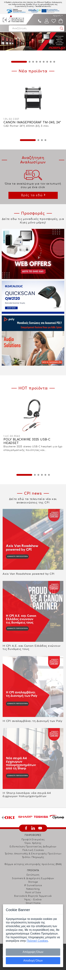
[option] (33, 41)
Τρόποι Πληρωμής (33, 857)
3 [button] (33, 62)
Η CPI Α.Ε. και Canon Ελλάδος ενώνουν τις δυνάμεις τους (32, 647)
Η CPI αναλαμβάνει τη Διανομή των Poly (32, 721)
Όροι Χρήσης (33, 843)
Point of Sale (33, 892)
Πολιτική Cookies (33, 850)
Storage (33, 882)
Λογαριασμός (46, 21)
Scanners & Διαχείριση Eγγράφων (33, 878)
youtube (40, 828)
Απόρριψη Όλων (33, 951)
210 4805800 (39, 21)
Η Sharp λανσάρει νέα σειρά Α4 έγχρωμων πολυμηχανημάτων (27, 795)
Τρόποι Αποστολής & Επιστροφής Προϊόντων (33, 853)
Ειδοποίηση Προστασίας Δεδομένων (33, 846)
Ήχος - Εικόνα (33, 899)
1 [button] (19, 62)
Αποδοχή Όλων (33, 960)
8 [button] (51, 62)
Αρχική (57, 15)
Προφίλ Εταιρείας (33, 839)
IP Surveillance (33, 885)
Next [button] (62, 817)
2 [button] (29, 62)
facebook (26, 828)
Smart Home (33, 903)
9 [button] (54, 62)
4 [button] (36, 62)
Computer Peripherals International (13, 19)
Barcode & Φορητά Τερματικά (33, 896)
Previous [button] (3, 817)
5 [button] (40, 62)
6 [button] (44, 62)
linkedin (33, 828)
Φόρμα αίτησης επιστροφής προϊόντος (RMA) (33, 864)
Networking (33, 889)
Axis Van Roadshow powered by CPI (29, 573)
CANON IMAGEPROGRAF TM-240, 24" (32, 122)
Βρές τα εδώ (32, 195)
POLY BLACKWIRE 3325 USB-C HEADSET (27, 441)
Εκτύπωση (33, 875)
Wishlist (53, 21)
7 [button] (47, 62)
